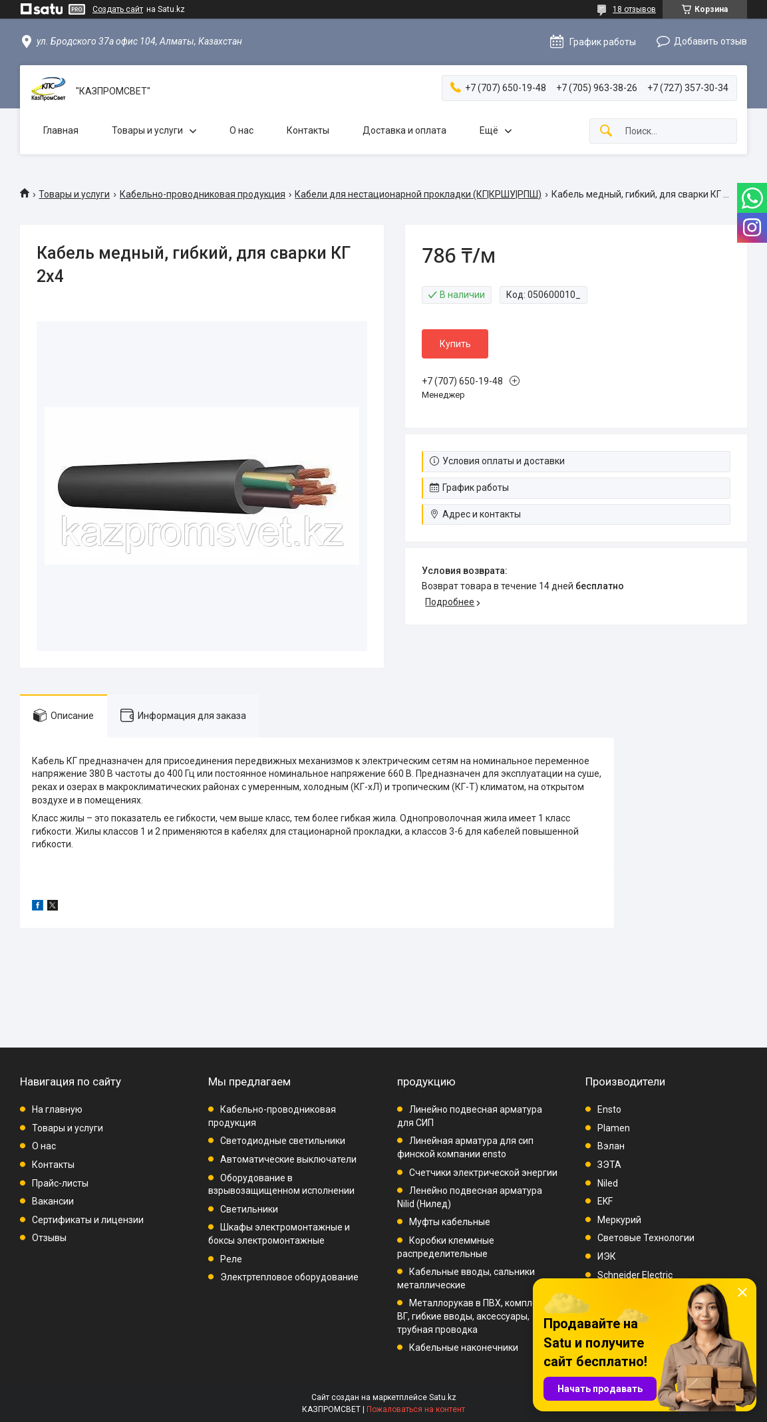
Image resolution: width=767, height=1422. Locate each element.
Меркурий (619, 1219)
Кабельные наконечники (463, 1347)
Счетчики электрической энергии (483, 1172)
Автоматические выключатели (288, 1159)
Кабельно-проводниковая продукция (202, 194)
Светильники (249, 1209)
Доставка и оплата (404, 130)
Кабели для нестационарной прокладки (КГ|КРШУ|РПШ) (418, 194)
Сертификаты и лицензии (88, 1219)
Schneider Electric (635, 1275)
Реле (231, 1259)
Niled (607, 1183)
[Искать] (606, 131)
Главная (60, 130)
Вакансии (53, 1201)
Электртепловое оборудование (289, 1277)
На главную (57, 1109)
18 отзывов (634, 9)
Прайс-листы (60, 1183)
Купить (455, 344)
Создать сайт (117, 9)
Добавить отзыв (710, 41)
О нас (241, 130)
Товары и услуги (147, 130)
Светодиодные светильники (282, 1140)
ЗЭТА (609, 1164)
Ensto (609, 1109)
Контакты (308, 130)
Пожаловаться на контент (416, 1409)
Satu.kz (442, 1397)
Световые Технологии (645, 1237)
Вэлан (611, 1146)
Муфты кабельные (449, 1221)
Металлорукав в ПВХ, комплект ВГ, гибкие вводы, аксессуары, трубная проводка (472, 1316)
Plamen (613, 1128)
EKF (605, 1201)
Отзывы (49, 1237)
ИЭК (606, 1256)
